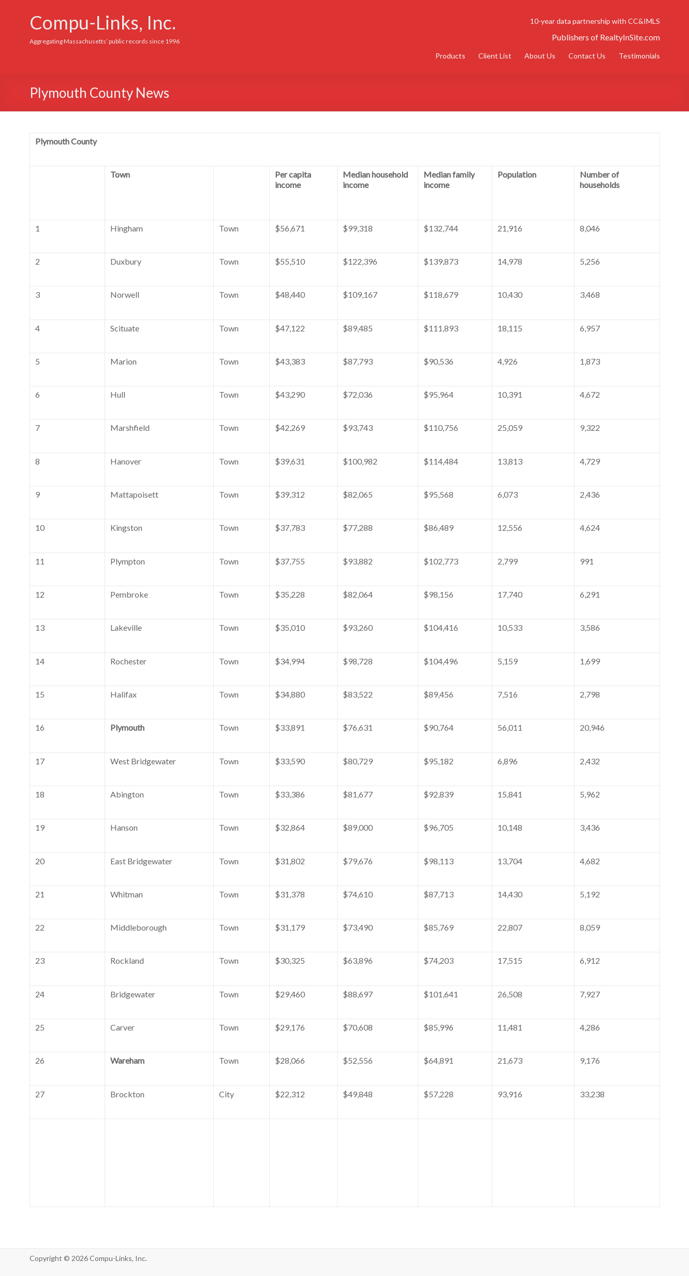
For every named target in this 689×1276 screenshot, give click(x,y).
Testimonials (639, 55)
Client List (494, 55)
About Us (539, 55)
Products (450, 55)
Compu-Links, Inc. (103, 22)
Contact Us (587, 55)
